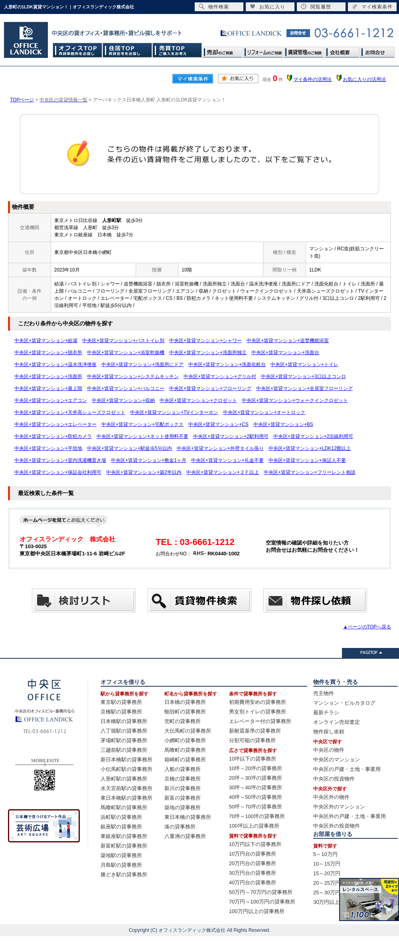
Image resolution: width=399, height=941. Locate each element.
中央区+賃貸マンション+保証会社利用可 (57, 472)
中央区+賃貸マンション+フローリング (210, 388)
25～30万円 (326, 892)
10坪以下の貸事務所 (252, 759)
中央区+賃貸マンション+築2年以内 (144, 472)
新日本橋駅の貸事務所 (126, 760)
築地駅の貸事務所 (121, 855)
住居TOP (127, 50)
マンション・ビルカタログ (344, 703)
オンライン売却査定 (336, 722)
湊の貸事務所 (180, 827)
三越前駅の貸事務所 (124, 750)
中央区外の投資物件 (336, 826)
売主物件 (323, 693)
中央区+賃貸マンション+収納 (123, 400)
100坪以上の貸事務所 (254, 826)
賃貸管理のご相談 (304, 50)
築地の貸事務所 (182, 807)
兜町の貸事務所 (182, 721)
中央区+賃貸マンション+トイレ (304, 364)
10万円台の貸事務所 (252, 854)
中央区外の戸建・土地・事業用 (349, 816)
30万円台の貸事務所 (252, 873)
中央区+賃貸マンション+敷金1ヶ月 (148, 460)
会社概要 (341, 50)
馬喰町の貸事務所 (185, 750)
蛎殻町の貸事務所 (185, 712)
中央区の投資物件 (334, 779)
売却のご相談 (222, 50)
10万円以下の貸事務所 (255, 844)
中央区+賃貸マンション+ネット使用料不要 (142, 436)
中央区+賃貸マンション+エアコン (50, 400)
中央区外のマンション (339, 807)
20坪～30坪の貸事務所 (255, 778)
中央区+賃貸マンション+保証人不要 (307, 460)
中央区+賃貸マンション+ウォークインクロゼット (295, 400)
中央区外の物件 (331, 797)
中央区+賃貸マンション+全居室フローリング (304, 388)
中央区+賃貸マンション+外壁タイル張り (220, 448)
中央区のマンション (336, 760)
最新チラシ (326, 712)
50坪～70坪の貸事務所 (255, 807)
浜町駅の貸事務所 (121, 817)
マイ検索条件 (372, 7)
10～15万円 (326, 864)
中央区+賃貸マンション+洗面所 (48, 376)
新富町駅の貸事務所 (124, 846)
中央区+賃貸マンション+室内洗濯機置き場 (60, 460)
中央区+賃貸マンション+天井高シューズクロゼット (69, 412)
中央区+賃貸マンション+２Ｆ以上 (222, 472)
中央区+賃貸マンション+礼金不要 (227, 460)
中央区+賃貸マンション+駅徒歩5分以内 (129, 448)
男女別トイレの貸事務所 (257, 712)
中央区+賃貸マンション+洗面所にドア (142, 364)
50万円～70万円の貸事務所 (260, 892)
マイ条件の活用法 (312, 79)
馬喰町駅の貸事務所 (124, 807)
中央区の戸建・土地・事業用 (347, 769)
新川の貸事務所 (182, 788)
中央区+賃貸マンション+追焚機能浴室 (288, 340)
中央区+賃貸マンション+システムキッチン (133, 376)
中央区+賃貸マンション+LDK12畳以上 (310, 448)
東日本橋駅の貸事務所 (126, 798)
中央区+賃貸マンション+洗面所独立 (208, 352)
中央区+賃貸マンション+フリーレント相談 (310, 472)
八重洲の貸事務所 (185, 836)
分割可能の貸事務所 (252, 740)
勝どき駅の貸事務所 (124, 875)
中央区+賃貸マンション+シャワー (205, 340)
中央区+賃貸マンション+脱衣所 (48, 352)
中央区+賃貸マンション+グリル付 (220, 376)
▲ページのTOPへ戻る (367, 627)
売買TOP (177, 50)
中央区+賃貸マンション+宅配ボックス (142, 424)
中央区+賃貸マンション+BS (283, 424)
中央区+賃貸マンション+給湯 (45, 340)
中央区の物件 (328, 750)
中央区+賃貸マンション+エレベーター (55, 424)
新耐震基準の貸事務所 (255, 731)
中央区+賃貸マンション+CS (218, 424)
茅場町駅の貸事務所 (124, 740)
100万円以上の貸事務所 (256, 911)
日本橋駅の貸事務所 (124, 721)
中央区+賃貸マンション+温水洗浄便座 (55, 364)
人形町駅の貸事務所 (124, 779)
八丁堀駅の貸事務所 (124, 731)
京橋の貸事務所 (182, 779)
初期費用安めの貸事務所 (257, 702)
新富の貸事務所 (182, 798)
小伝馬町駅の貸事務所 (126, 769)
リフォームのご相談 (263, 50)
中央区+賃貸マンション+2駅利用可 (231, 436)
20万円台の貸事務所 (252, 863)
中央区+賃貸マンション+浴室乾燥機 (125, 352)
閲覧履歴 (316, 7)
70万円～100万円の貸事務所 (262, 902)
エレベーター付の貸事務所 (260, 721)
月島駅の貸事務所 (121, 865)
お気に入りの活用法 (364, 79)
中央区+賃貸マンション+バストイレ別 (123, 340)
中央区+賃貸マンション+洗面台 (285, 352)
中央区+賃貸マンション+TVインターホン (174, 412)
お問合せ (377, 50)
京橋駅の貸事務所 (121, 712)
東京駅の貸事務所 (121, 702)
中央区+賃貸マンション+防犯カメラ (53, 436)
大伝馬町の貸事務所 (187, 731)
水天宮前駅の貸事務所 (126, 788)
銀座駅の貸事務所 (121, 827)
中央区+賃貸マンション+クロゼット (198, 400)
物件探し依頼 (328, 732)
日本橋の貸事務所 (185, 702)
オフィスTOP (78, 50)
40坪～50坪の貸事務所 (255, 797)
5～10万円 (325, 854)
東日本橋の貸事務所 (187, 817)
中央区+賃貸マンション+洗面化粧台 (227, 364)
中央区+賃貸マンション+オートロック (264, 412)
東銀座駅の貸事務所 (124, 836)
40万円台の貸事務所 (252, 883)
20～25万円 (326, 883)
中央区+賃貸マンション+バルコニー (125, 388)
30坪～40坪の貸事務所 (255, 787)
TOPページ (22, 100)
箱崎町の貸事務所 (185, 760)
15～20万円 (326, 873)
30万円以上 (326, 902)
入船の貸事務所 (182, 769)
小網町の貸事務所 (185, 740)
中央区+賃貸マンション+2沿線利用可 (313, 436)
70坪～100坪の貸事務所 (257, 816)
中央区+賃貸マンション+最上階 (48, 388)
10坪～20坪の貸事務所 (255, 768)
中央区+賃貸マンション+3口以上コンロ (303, 376)
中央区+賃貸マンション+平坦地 (48, 448)
